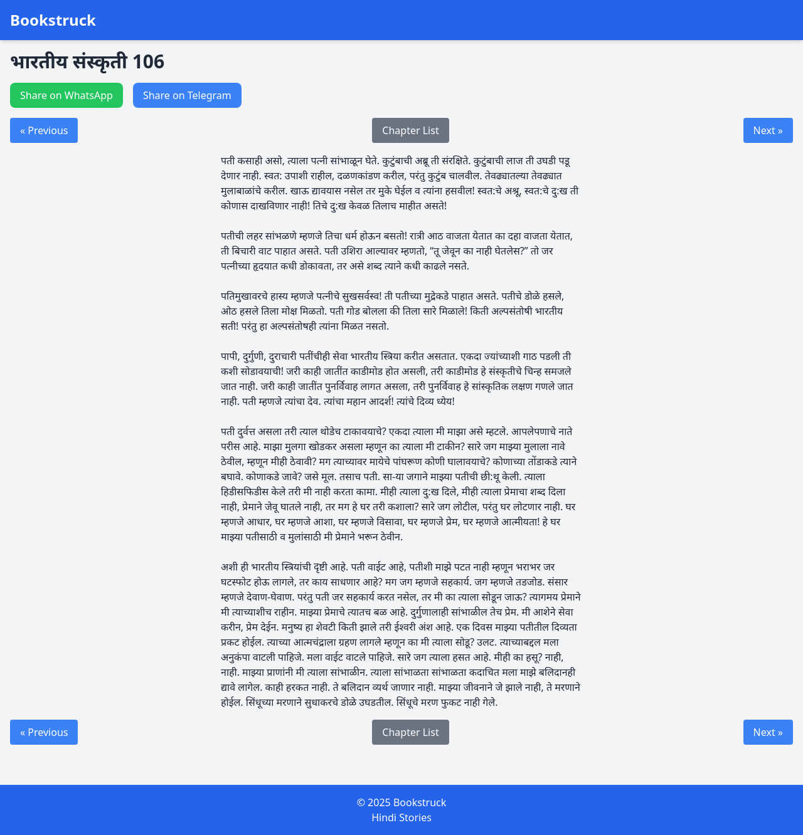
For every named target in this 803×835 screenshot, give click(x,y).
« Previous (44, 130)
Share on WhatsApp (66, 95)
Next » (768, 130)
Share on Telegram (187, 95)
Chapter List (410, 130)
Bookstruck (53, 20)
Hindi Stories (401, 817)
